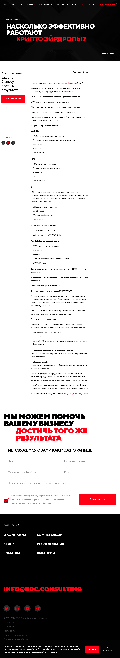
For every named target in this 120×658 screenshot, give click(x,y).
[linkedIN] (17, 608)
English (6, 525)
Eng (4, 5)
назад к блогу (107, 54)
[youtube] (27, 608)
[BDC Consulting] (105, 5)
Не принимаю (107, 649)
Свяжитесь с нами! (13, 99)
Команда (60, 5)
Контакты (92, 5)
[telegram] (13, 143)
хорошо (92, 649)
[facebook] (3, 143)
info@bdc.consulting (42, 589)
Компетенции (17, 5)
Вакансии (72, 5)
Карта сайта (9, 630)
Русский (15, 525)
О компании (14, 535)
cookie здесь (51, 652)
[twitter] (8, 143)
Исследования (45, 5)
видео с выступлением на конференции (60, 83)
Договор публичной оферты (17, 639)
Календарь (8, 626)
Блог (82, 5)
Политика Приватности (15, 635)
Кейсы (31, 5)
